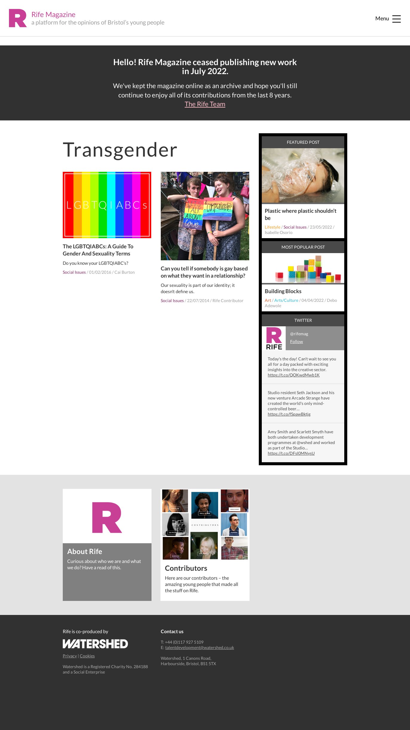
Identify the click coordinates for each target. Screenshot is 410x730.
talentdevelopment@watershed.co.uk (199, 647)
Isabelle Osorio (279, 232)
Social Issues (74, 272)
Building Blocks (283, 291)
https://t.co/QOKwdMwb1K (294, 374)
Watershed (95, 643)
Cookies (87, 655)
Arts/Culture (286, 300)
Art (268, 300)
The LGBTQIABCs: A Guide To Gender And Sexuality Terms (98, 250)
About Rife (84, 551)
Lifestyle (272, 226)
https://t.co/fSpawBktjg (289, 414)
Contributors (186, 568)
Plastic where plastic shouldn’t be (300, 214)
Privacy (70, 655)
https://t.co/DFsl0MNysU (291, 453)
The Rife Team (205, 104)
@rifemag (285, 338)
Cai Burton (124, 272)
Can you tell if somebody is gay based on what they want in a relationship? (204, 272)
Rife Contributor (228, 300)
